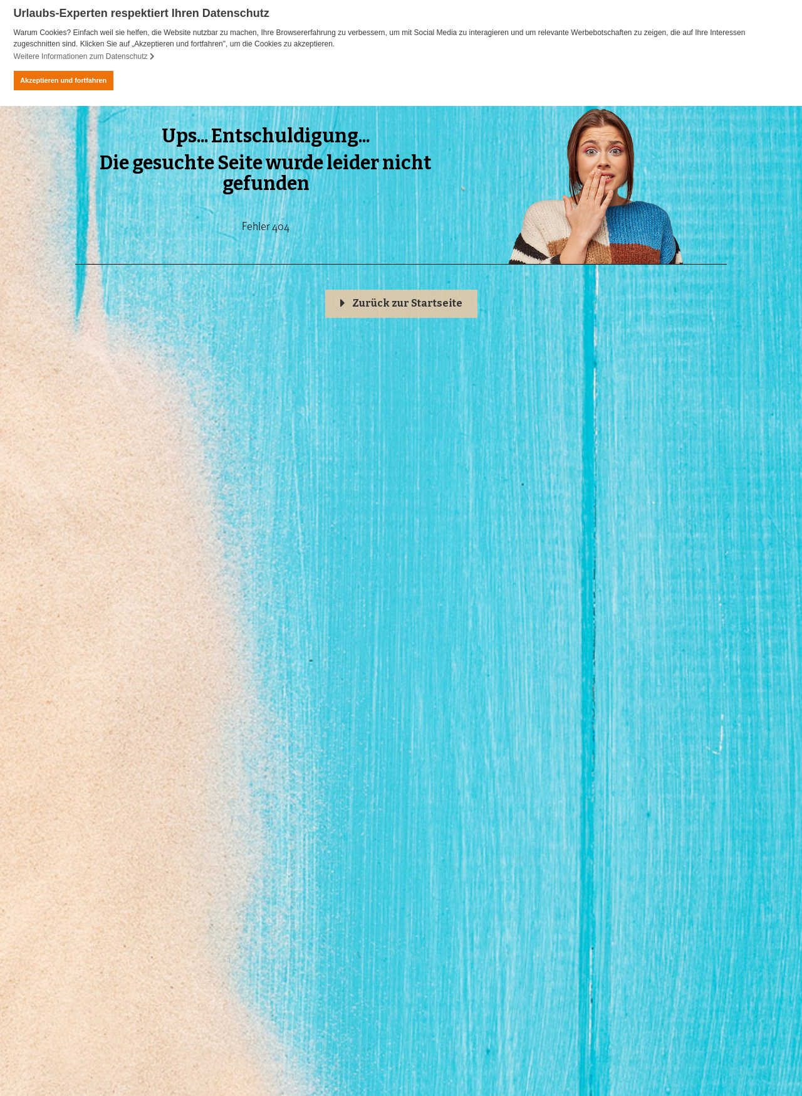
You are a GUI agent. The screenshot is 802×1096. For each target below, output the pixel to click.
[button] (401, 304)
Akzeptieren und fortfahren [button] (63, 80)
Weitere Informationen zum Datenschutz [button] (84, 56)
